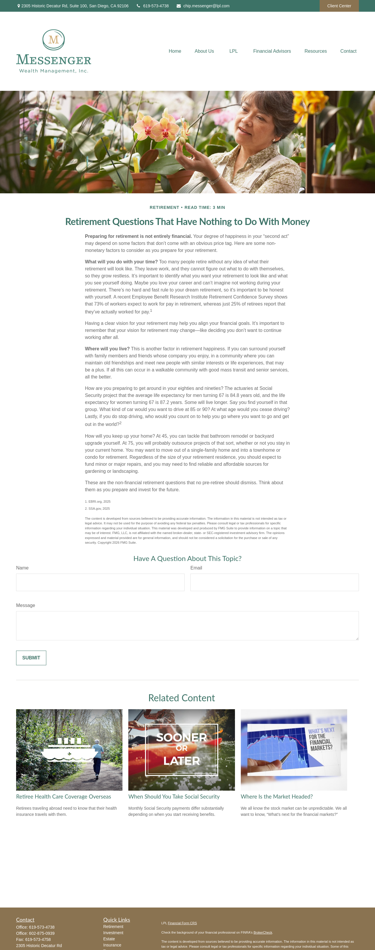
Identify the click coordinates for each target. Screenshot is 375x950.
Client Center (339, 6)
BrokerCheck (262, 932)
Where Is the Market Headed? (277, 796)
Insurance (112, 945)
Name (22, 567)
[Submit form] (31, 658)
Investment (113, 932)
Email (196, 567)
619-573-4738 (152, 6)
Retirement (113, 926)
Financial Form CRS (182, 923)
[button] (175, 51)
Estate (109, 939)
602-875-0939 (41, 933)
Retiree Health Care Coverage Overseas (63, 796)
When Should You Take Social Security (174, 796)
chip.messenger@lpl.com (202, 6)
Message (25, 605)
